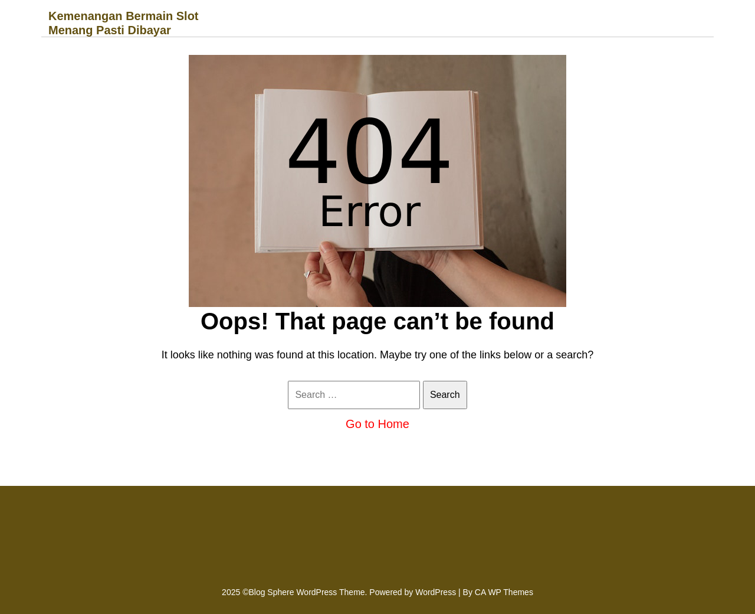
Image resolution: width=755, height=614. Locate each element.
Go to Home (377, 423)
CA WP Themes (504, 592)
